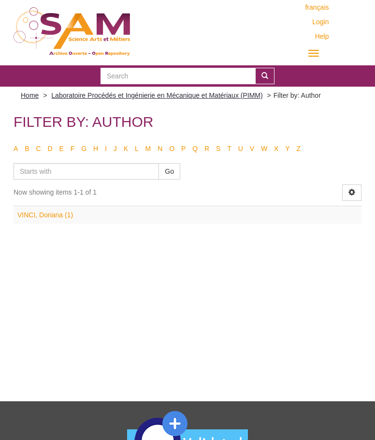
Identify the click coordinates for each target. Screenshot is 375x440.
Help (322, 36)
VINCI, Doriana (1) (45, 215)
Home (30, 95)
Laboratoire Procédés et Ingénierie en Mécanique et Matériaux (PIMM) (156, 95)
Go (169, 171)
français (317, 7)
